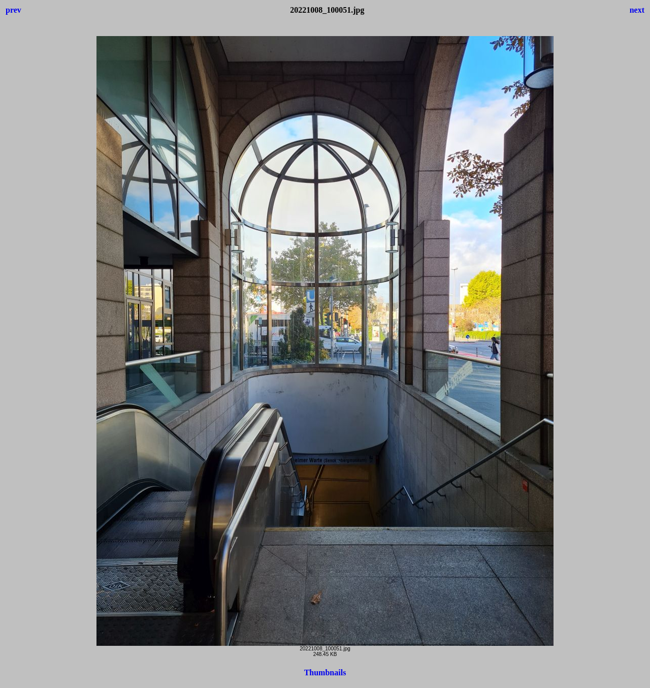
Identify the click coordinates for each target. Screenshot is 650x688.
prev (13, 10)
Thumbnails (325, 672)
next (637, 10)
